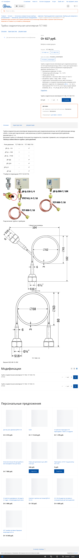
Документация (22, 31)
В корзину (66, 100)
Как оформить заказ (72, 1)
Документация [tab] (30, 125)
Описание (4, 31)
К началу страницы (39, 549)
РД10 (30, 430)
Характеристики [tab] (17, 125)
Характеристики (12, 31)
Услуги (54, 1)
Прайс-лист (61, 1)
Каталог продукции (44, 1)
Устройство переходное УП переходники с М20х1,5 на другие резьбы (63, 431)
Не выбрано (5, 1)
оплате (60, 115)
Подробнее (44, 90)
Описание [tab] (6, 125)
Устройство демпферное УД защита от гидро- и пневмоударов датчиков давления (13, 500)
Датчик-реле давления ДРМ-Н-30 (12, 430)
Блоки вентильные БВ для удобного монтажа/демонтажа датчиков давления (13, 463)
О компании (27, 1)
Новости (34, 1)
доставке (53, 115)
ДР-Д (66, 84)
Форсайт (76, 553)
